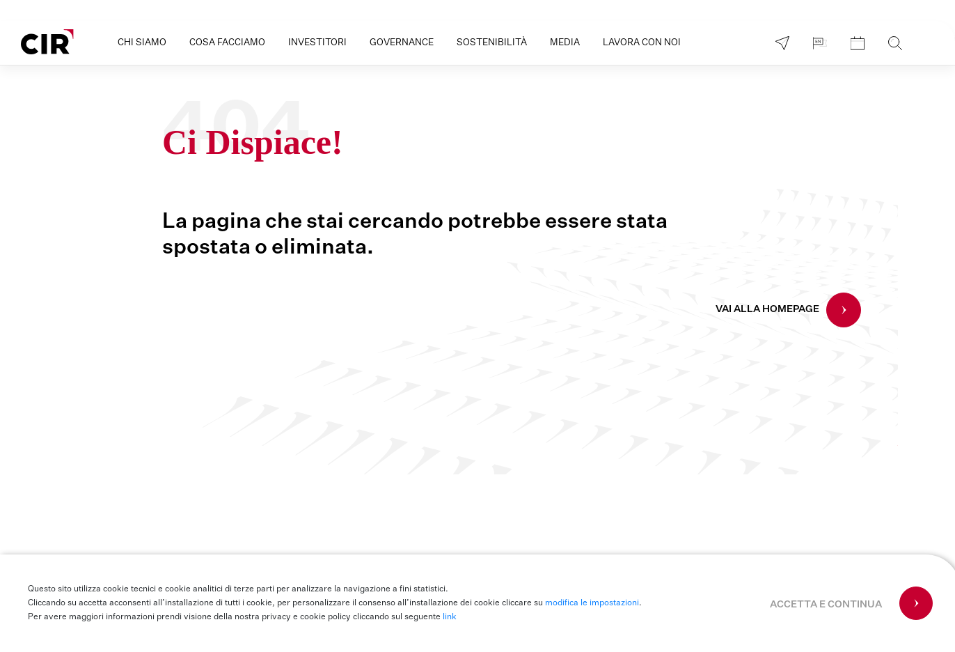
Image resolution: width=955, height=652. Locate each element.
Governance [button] (402, 42)
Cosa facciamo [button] (227, 42)
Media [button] (565, 42)
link (450, 617)
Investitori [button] (317, 42)
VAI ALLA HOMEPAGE (767, 309)
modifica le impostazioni (592, 603)
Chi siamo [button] (142, 42)
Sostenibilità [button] (492, 42)
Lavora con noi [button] (642, 42)
